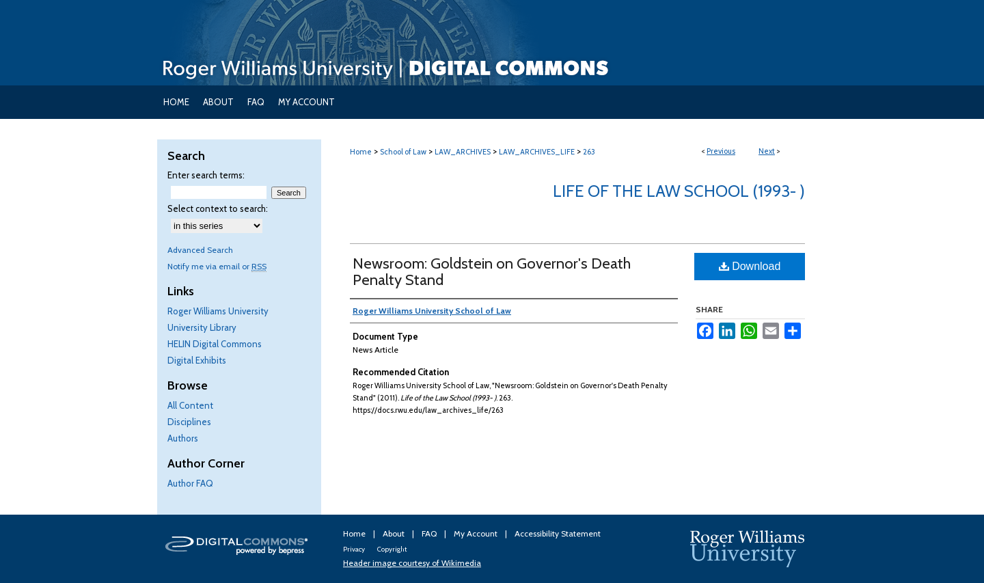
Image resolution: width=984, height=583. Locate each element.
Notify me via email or (216, 266)
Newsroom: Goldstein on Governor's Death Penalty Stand (492, 271)
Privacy (354, 549)
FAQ (430, 533)
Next (766, 151)
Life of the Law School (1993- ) (679, 191)
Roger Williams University (218, 311)
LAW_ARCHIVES (463, 152)
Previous (721, 151)
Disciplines (189, 421)
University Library (201, 327)
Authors (182, 438)
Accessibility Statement (558, 533)
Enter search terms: (206, 175)
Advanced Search (200, 250)
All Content (190, 405)
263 (589, 152)
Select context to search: (217, 208)
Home (361, 152)
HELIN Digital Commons (214, 343)
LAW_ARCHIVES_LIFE (537, 152)
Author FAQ (190, 483)
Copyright (392, 549)
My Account (477, 533)
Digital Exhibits (196, 360)
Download (750, 266)
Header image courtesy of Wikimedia (412, 563)
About (395, 533)
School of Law (403, 152)
